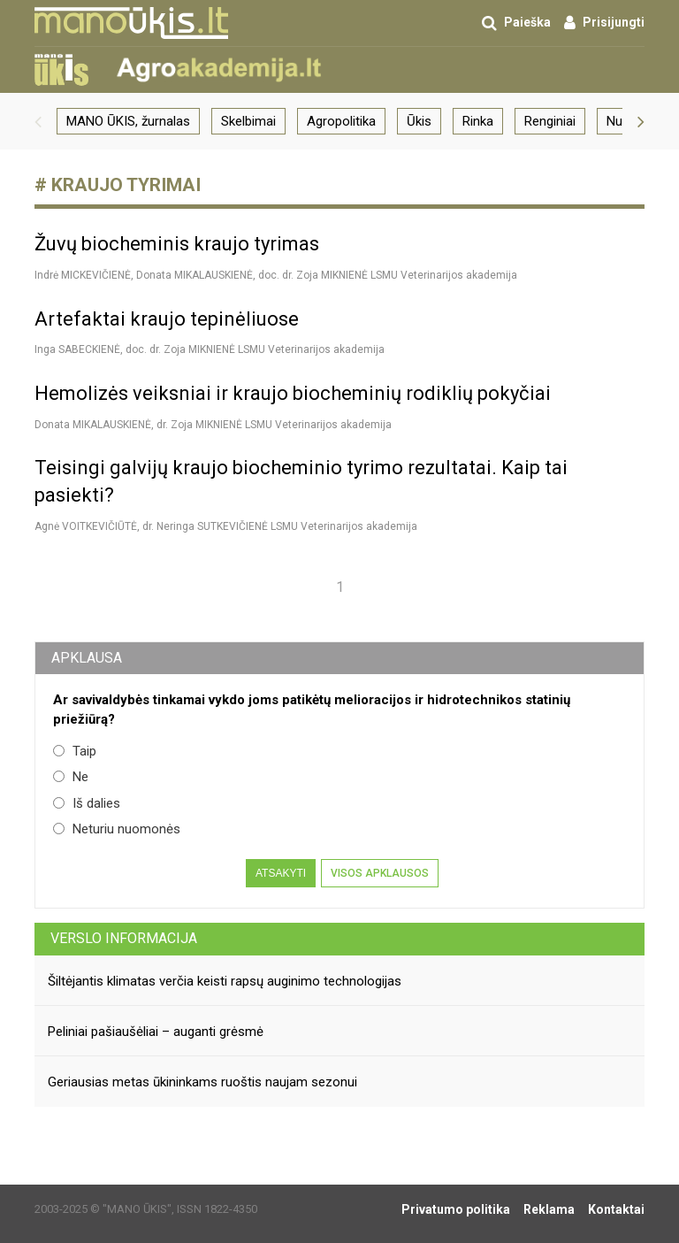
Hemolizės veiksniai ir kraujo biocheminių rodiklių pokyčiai (292, 393)
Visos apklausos (380, 873)
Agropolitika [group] (341, 121)
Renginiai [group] (550, 121)
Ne (70, 777)
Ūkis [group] (419, 121)
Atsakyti (281, 873)
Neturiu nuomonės (116, 829)
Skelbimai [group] (248, 121)
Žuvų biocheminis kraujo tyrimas (176, 244)
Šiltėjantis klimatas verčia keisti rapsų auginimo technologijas (224, 981)
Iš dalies (86, 803)
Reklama (549, 1209)
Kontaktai (616, 1209)
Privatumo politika (455, 1209)
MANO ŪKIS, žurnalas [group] (128, 121)
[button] (38, 121)
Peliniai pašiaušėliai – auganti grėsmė (155, 1032)
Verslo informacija (123, 938)
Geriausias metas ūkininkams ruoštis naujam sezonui (202, 1082)
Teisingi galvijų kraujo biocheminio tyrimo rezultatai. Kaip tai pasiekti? (301, 481)
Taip (74, 751)
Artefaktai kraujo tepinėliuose (166, 319)
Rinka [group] (477, 121)
